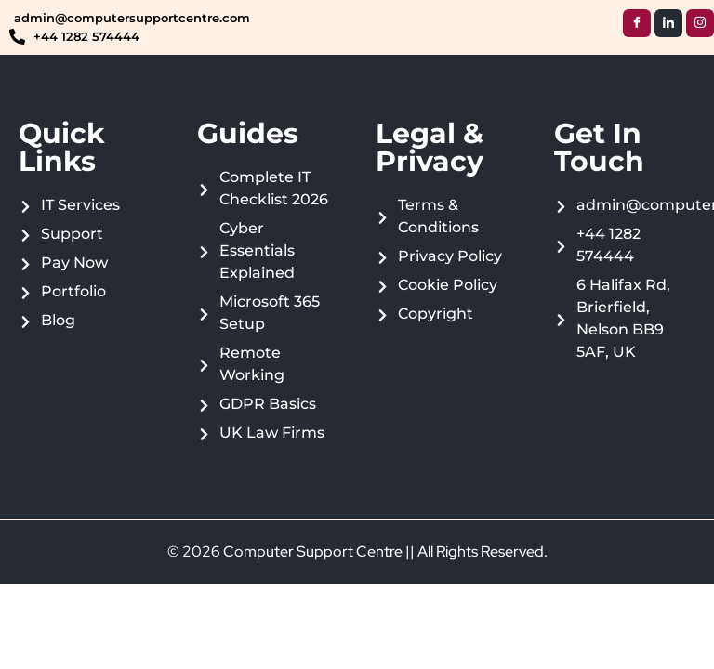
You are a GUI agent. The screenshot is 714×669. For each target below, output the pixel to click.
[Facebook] (637, 23)
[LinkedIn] (668, 23)
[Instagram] (700, 23)
